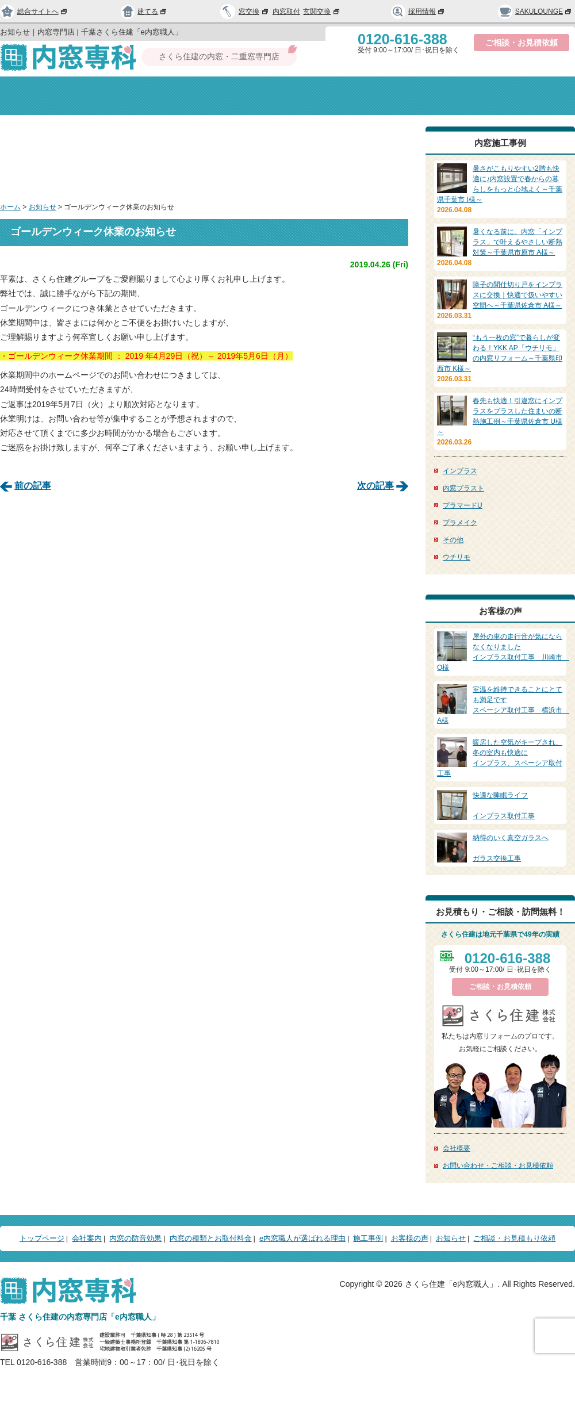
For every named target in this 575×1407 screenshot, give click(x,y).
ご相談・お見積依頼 (521, 42)
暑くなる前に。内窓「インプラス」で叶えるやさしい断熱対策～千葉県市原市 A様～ (517, 242)
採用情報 (418, 11)
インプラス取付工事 (500, 805)
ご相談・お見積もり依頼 (514, 1238)
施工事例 (368, 1238)
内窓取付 (286, 11)
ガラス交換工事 (500, 847)
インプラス (460, 471)
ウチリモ (456, 557)
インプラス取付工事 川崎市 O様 (503, 651)
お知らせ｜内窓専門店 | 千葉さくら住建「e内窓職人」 (91, 32)
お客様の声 (409, 1238)
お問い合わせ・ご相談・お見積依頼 (498, 1165)
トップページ (45, 95)
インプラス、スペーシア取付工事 (500, 757)
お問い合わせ (530, 95)
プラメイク (460, 523)
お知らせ (42, 207)
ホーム (10, 207)
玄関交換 (322, 11)
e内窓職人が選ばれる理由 (302, 1238)
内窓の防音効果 (234, 95)
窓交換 (254, 11)
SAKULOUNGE (535, 11)
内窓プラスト (463, 488)
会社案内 (135, 95)
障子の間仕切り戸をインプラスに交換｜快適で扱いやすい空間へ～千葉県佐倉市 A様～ (517, 295)
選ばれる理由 (440, 95)
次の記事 (375, 485)
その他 (453, 540)
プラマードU (462, 505)
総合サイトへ (34, 11)
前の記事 (32, 485)
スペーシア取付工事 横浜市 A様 (503, 704)
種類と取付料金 (341, 95)
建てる (144, 11)
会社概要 (456, 1148)
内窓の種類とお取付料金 (211, 1238)
